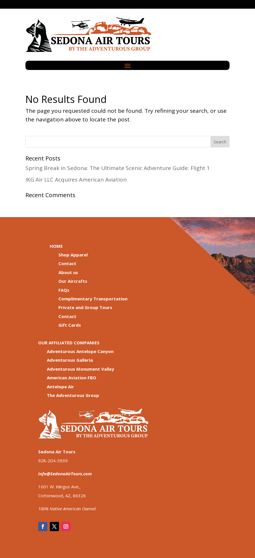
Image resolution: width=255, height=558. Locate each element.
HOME (56, 246)
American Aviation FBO (71, 377)
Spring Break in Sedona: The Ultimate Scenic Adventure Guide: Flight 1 (117, 168)
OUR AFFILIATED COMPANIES (68, 342)
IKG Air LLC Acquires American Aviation (76, 179)
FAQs (63, 290)
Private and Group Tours (85, 307)
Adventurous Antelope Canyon (80, 351)
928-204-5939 (53, 460)
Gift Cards (69, 325)
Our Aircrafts (72, 281)
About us (68, 272)
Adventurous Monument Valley (80, 369)
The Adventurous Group (73, 395)
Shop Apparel (73, 255)
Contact (67, 263)
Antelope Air (60, 386)
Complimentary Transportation (93, 299)
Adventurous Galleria (70, 360)
